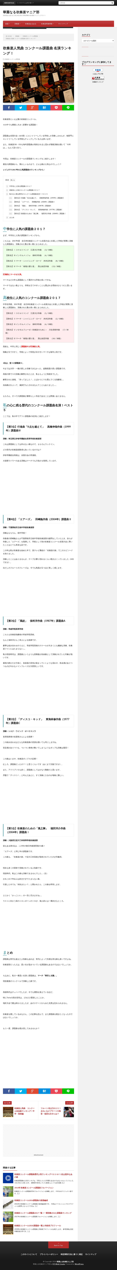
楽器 (6, 24)
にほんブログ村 (98, 74)
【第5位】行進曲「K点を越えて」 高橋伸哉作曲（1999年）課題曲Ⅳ (36, 198)
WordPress (79, 1264)
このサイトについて (29, 1254)
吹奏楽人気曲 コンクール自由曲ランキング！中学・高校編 (24, 1111)
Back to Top (58, 1245)
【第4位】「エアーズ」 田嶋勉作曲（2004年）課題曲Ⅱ (32, 202)
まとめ (10, 217)
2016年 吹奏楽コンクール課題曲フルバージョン (34, 1188)
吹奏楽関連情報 (46, 24)
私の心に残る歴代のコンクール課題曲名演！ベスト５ (27, 194)
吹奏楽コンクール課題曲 (12, 59)
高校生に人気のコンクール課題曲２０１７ (23, 190)
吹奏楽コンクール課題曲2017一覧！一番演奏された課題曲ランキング (43, 1213)
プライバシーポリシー (49, 1254)
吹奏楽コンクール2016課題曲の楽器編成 (31, 1200)
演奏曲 (16, 24)
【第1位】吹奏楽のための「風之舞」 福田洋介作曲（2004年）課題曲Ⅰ (37, 213)
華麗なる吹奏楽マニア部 (21, 12)
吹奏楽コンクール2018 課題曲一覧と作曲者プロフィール (37, 1225)
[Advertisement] (38, 1056)
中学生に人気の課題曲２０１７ (19, 186)
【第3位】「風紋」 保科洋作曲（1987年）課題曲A (30, 205)
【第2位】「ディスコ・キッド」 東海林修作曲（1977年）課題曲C (35, 209)
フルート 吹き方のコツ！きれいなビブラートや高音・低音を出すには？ (51, 1111)
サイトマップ (63, 24)
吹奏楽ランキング (97, 82)
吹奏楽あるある (30, 24)
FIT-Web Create (59, 1264)
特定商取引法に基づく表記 (72, 1254)
